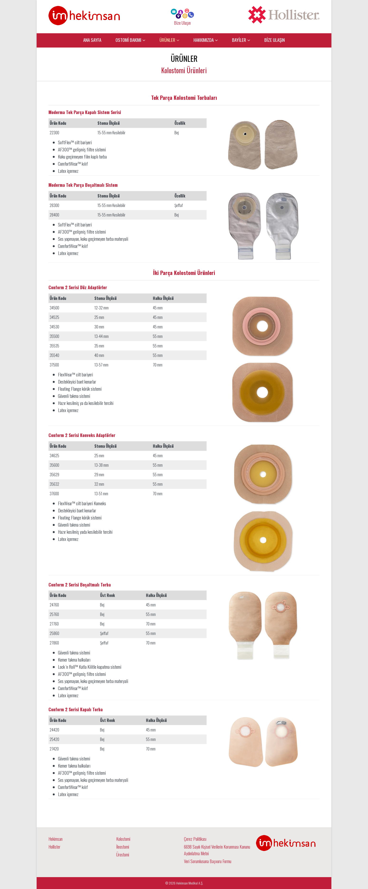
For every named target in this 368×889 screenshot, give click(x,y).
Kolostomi (123, 839)
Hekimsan (55, 839)
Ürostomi (122, 854)
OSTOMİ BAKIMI (128, 39)
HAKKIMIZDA (204, 39)
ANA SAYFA (92, 39)
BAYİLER (239, 39)
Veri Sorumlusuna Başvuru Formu (207, 861)
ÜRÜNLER (167, 39)
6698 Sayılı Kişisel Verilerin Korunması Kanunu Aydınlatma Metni (217, 850)
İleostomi (122, 847)
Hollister (54, 847)
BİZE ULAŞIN (274, 39)
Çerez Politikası (195, 839)
